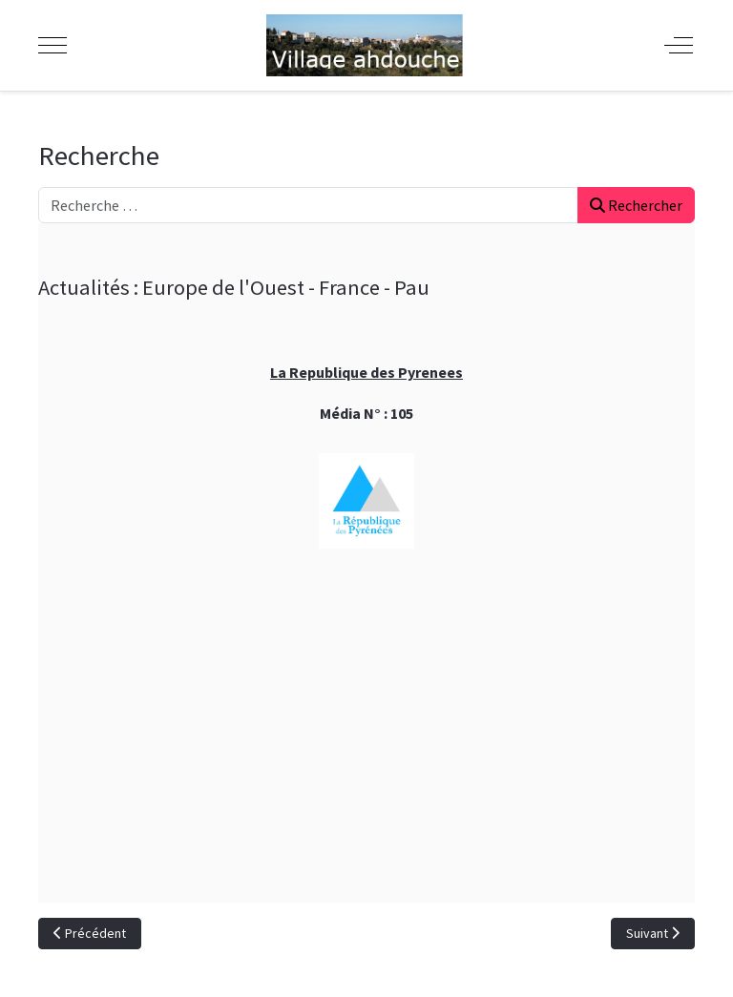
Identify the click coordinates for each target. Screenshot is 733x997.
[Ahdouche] (364, 45)
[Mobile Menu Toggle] (52, 45)
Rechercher (636, 205)
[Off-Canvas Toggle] (678, 45)
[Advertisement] (366, 769)
